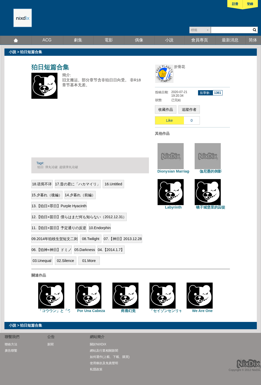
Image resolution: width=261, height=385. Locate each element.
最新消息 (230, 40)
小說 (169, 40)
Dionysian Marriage (174, 171)
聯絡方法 (11, 344)
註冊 (235, 4)
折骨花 (179, 67)
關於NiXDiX (98, 344)
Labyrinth (173, 207)
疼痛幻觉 (128, 311)
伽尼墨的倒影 (211, 171)
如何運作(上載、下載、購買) (110, 357)
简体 (253, 40)
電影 (109, 40)
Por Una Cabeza (91, 311)
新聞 (50, 344)
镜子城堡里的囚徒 (210, 207)
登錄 (250, 4)
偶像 (139, 40)
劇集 (78, 40)
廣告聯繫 (11, 350)
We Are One (202, 311)
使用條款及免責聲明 (104, 363)
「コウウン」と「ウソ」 (58, 311)
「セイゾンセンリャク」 (169, 311)
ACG (47, 40)
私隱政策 (96, 369)
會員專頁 (199, 40)
